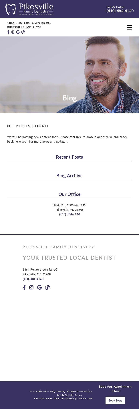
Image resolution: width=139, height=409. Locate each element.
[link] (29, 13)
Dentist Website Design (69, 395)
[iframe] (69, 331)
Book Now (115, 400)
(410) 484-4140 (120, 10)
